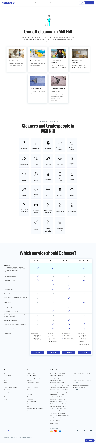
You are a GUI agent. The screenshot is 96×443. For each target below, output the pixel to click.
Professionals (34, 3)
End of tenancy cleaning (33, 378)
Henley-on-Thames (55, 389)
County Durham (54, 380)
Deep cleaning (30, 380)
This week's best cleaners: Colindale (82, 380)
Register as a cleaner (12, 430)
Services (30, 370)
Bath (51, 373)
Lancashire (63, 392)
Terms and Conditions (27, 437)
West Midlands (54, 418)
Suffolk (60, 413)
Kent (59, 392)
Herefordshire (64, 389)
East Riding (53, 385)
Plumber (29, 389)
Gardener (29, 406)
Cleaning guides (8, 392)
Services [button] (43, 3)
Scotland (56, 408)
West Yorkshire (62, 418)
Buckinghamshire (58, 375)
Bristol (51, 375)
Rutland (52, 408)
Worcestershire (59, 420)
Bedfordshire (56, 373)
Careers (6, 385)
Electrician (30, 394)
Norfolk (52, 399)
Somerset (52, 411)
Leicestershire (53, 394)
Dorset (62, 382)
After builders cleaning (33, 382)
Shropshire (63, 408)
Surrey (63, 413)
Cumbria (61, 380)
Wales (59, 415)
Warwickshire (65, 415)
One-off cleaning (31, 375)
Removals (29, 411)
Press (5, 382)
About (5, 373)
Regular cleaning (31, 373)
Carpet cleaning (31, 385)
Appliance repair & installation (35, 408)
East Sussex (59, 385)
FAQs (56, 3)
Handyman (30, 399)
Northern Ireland (54, 401)
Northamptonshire (59, 399)
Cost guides (7, 389)
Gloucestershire (57, 387)
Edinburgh (65, 385)
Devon (58, 382)
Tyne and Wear (53, 415)
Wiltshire (52, 420)
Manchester (57, 397)
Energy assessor (31, 404)
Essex (51, 387)
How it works (25, 3)
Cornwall (66, 378)
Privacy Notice (17, 437)
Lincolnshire (61, 394)
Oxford (52, 406)
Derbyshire (53, 382)
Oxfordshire (57, 406)
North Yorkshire (54, 404)
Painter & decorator (32, 401)
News (5, 380)
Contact (62, 3)
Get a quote (90, 3)
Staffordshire (53, 413)
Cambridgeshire (54, 378)
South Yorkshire (60, 411)
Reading (63, 406)
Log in (81, 3)
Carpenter (29, 397)
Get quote (37, 352)
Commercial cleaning (32, 387)
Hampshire (65, 387)
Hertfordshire (53, 392)
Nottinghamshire (63, 404)
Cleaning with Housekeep (10, 387)
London (52, 397)
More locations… (54, 423)
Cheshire (61, 378)
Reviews (50, 3)
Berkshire (62, 373)
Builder (29, 392)
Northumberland (63, 401)
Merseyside (64, 397)
